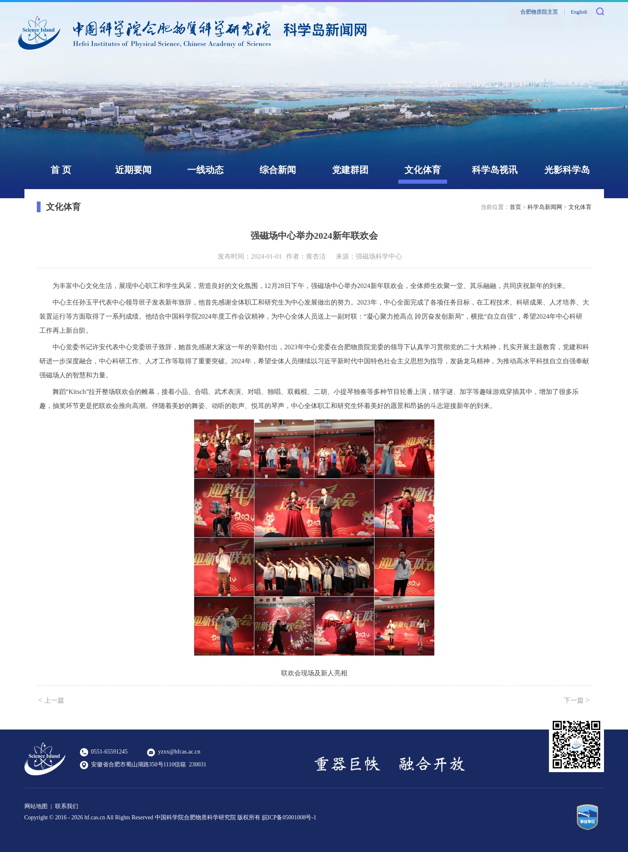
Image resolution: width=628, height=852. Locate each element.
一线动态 (205, 170)
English (579, 12)
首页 (515, 207)
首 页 (61, 170)
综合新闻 (278, 170)
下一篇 (577, 700)
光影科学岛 (567, 170)
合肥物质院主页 (539, 12)
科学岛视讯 (494, 170)
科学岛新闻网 (544, 207)
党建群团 (350, 170)
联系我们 (66, 806)
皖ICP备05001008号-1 (289, 817)
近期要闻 (133, 170)
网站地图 (36, 806)
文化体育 (422, 170)
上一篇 (51, 700)
